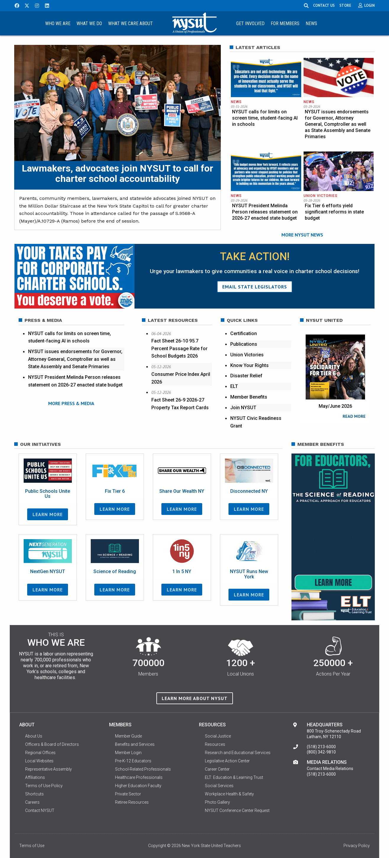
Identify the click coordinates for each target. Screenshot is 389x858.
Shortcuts (34, 795)
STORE (346, 5)
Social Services (219, 787)
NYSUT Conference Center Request (237, 812)
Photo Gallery (217, 804)
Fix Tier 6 (115, 492)
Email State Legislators (254, 287)
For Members (285, 23)
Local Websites (39, 762)
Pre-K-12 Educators (133, 762)
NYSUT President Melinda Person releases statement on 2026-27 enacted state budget (265, 212)
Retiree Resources (132, 804)
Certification (243, 333)
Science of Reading (114, 573)
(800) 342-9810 (321, 753)
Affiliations (35, 779)
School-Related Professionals (143, 771)
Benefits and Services (135, 746)
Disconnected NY (249, 492)
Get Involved (250, 23)
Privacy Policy (356, 847)
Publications (243, 344)
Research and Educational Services (237, 754)
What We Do (89, 23)
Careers (32, 804)
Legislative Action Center (227, 762)
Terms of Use (31, 847)
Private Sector (128, 795)
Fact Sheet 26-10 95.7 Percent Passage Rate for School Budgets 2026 (179, 348)
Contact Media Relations (330, 770)
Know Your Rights (249, 365)
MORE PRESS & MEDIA (71, 404)
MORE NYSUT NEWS (302, 235)
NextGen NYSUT (47, 573)
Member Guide (128, 737)
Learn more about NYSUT (195, 700)
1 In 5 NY (181, 573)
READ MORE (354, 416)
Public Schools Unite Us (47, 495)
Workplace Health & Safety (229, 795)
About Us (33, 737)
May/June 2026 (335, 406)
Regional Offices (40, 754)
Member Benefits (248, 397)
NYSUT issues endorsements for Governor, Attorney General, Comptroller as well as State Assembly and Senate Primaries (337, 124)
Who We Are (57, 23)
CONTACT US (324, 5)
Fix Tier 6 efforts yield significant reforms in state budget (334, 212)
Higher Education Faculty (138, 787)
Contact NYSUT (39, 812)
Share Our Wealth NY (181, 492)
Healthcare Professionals (139, 779)
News (311, 23)
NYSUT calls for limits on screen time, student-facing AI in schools (265, 118)
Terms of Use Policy (44, 787)
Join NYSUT (243, 408)
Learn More (48, 516)
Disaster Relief (246, 376)
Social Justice (218, 737)
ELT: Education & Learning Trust (234, 779)
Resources (215, 746)
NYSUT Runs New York (249, 575)
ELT (234, 386)
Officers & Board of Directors (52, 746)
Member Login (128, 754)
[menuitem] (58, 23)
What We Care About (130, 23)
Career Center (217, 771)
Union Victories (321, 196)
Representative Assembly (48, 771)
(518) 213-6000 (321, 748)
